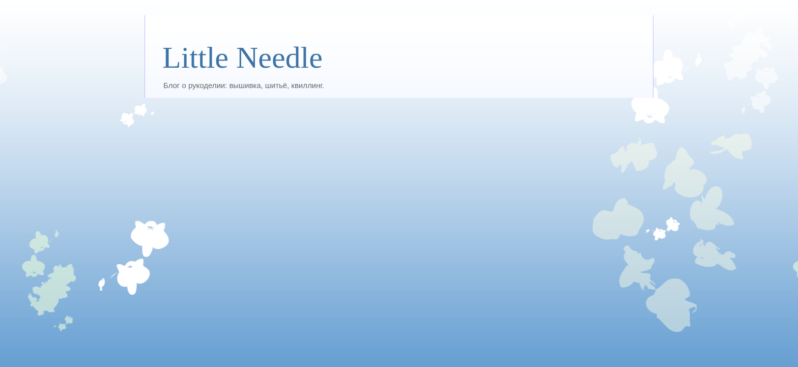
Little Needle (242, 57)
